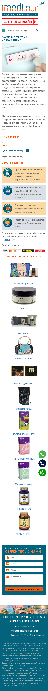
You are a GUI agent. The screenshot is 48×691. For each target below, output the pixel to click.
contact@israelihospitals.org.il (24, 631)
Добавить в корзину (13, 150)
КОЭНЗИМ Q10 (24, 509)
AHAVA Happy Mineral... (24, 283)
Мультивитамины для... (24, 434)
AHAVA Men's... (24, 333)
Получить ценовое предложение (24, 589)
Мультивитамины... (24, 484)
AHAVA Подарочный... (24, 384)
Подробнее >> (8, 240)
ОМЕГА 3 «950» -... (24, 534)
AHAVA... (24, 308)
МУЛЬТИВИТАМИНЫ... (24, 459)
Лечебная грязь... (24, 409)
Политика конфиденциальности (24, 621)
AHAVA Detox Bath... (24, 358)
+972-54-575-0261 (27, 626)
